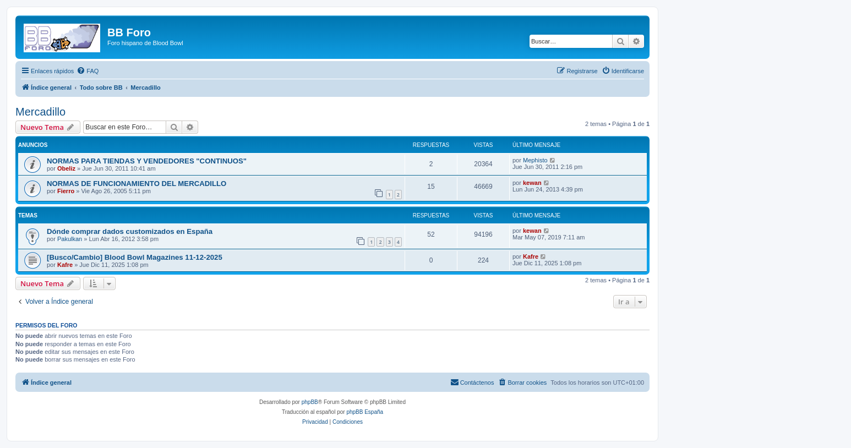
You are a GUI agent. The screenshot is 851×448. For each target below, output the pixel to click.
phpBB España (364, 412)
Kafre (65, 264)
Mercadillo (40, 112)
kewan (532, 182)
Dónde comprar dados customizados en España (129, 231)
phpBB (310, 402)
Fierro (65, 191)
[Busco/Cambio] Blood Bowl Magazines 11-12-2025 (134, 257)
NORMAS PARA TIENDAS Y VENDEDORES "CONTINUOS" (147, 161)
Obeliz (66, 168)
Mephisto (535, 160)
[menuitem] (88, 71)
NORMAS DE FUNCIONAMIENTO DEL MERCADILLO (136, 183)
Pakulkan (69, 239)
